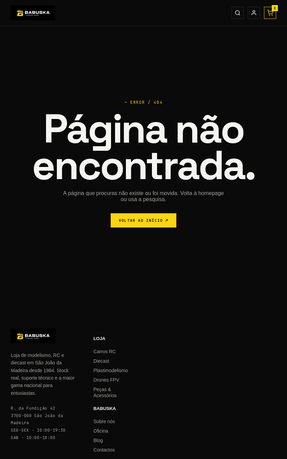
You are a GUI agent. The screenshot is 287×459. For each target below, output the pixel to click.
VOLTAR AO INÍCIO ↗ (143, 220)
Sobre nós (104, 421)
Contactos (104, 450)
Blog (98, 440)
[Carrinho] (270, 13)
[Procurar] (237, 13)
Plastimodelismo (110, 370)
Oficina (100, 431)
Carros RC (104, 351)
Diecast (101, 361)
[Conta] (254, 13)
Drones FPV (106, 380)
